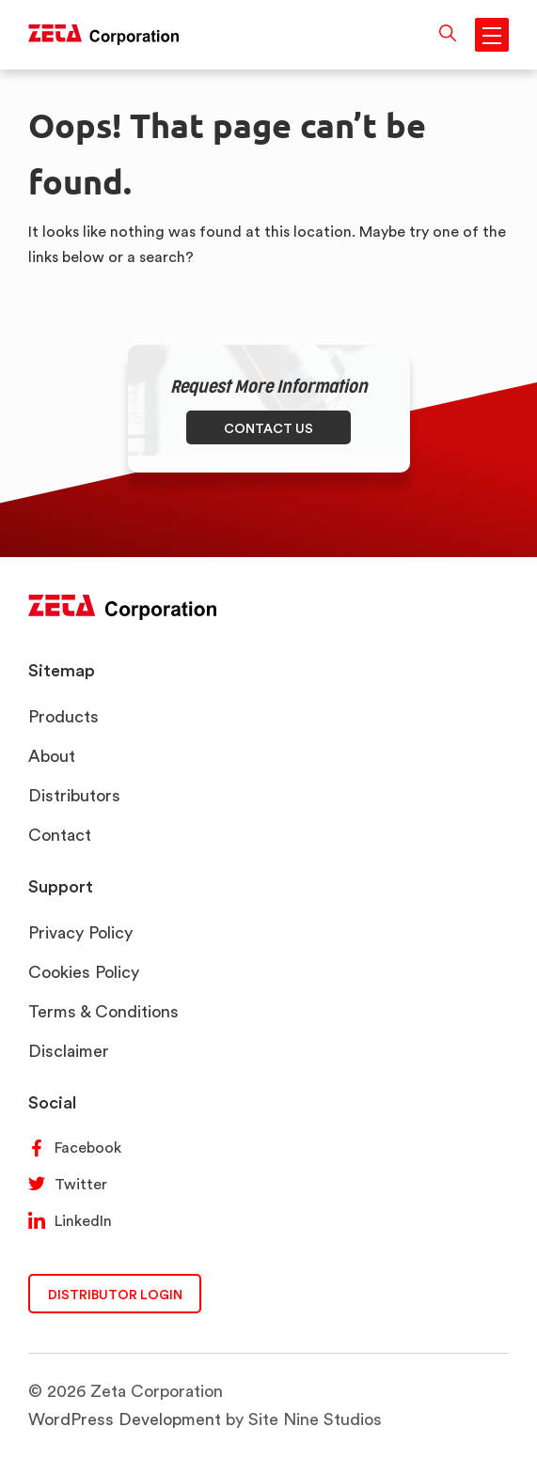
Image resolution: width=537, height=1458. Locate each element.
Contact (59, 835)
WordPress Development (124, 1419)
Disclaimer (68, 1051)
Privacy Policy (80, 932)
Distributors (74, 795)
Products (63, 716)
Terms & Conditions (103, 1011)
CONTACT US (268, 428)
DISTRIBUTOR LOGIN (115, 1294)
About (51, 756)
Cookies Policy (83, 972)
